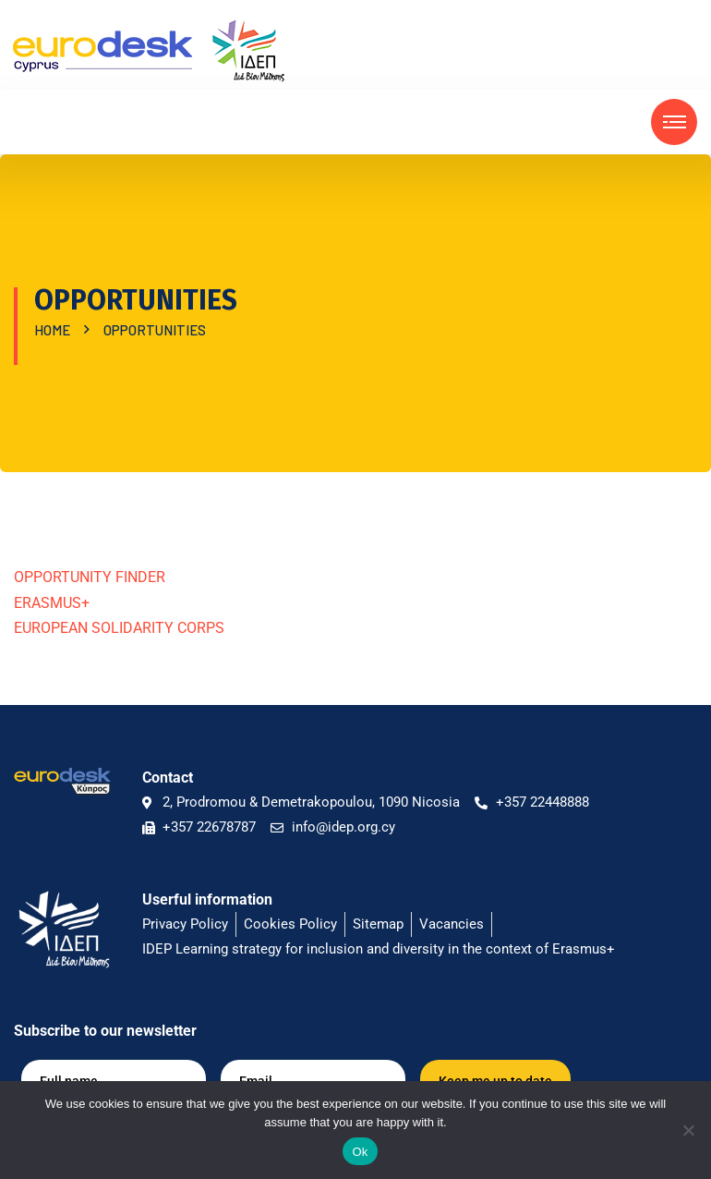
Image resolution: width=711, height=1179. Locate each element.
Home (55, 330)
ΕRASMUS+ (52, 603)
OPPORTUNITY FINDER (89, 577)
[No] (688, 1130)
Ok (360, 1152)
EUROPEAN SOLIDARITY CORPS (119, 628)
